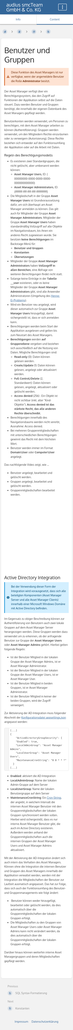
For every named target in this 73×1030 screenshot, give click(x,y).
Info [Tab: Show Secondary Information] (18, 19)
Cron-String (54, 797)
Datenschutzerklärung (45, 1021)
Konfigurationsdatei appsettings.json (43, 717)
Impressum (21, 1021)
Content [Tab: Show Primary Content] (55, 19)
